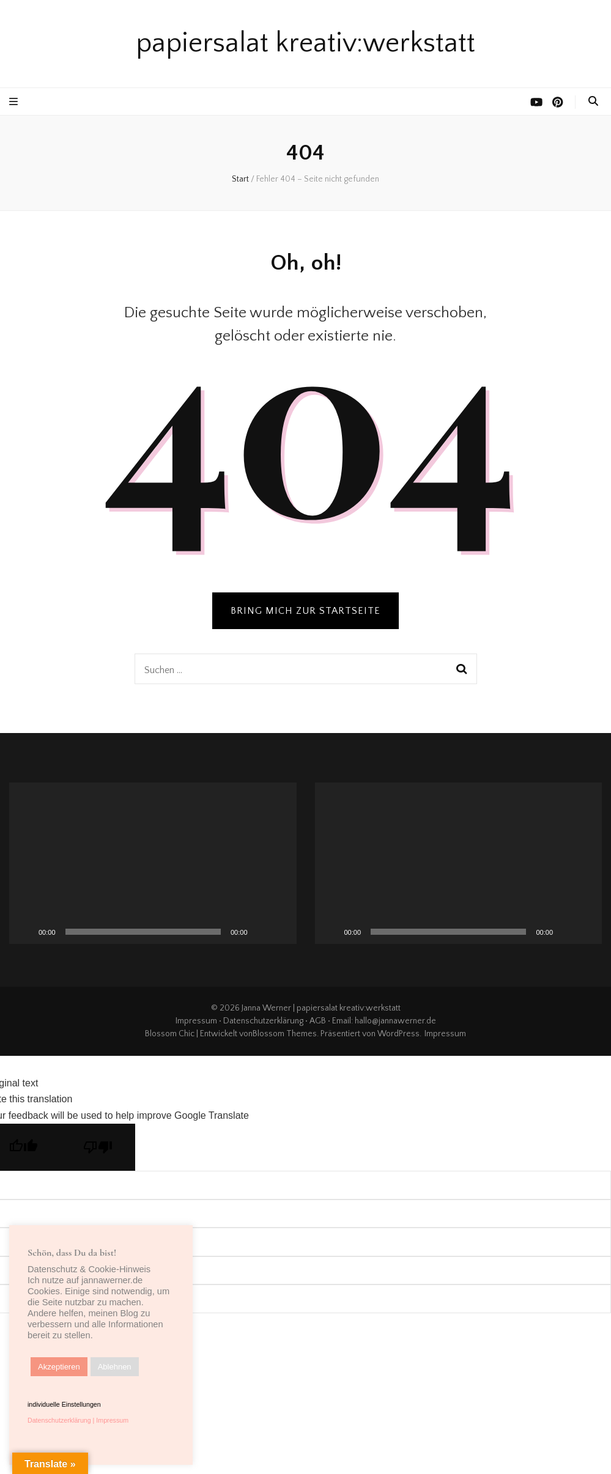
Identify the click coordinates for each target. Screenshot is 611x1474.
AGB (317, 1021)
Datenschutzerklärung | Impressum (78, 1420)
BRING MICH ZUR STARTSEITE (305, 610)
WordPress (398, 1034)
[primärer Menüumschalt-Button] (15, 102)
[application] (153, 863)
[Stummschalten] (261, 932)
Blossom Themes (285, 1034)
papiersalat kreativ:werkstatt (305, 43)
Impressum (196, 1021)
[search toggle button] (593, 101)
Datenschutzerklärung (263, 1021)
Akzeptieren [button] (59, 1366)
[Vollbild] (281, 932)
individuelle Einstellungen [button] (64, 1404)
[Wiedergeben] (25, 932)
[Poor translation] (98, 1147)
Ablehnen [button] (114, 1366)
